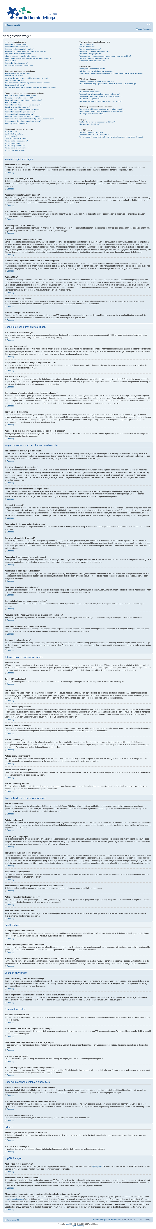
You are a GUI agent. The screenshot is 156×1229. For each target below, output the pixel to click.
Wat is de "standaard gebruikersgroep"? (94, 58)
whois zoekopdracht (16, 1199)
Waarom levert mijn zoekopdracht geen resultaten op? (100, 94)
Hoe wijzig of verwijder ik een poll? (17, 107)
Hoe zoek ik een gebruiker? (90, 99)
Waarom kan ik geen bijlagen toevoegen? (20, 112)
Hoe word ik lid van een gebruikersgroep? (95, 51)
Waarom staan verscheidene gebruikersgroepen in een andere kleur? (105, 56)
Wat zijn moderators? (87, 47)
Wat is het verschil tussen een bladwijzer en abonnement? (101, 109)
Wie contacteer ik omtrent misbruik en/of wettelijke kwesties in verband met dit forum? (111, 137)
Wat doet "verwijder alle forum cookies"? (19, 65)
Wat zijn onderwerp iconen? (15, 150)
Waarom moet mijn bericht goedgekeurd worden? (23, 121)
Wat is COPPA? (10, 61)
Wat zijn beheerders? (87, 44)
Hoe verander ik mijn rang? (15, 85)
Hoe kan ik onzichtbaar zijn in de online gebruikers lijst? (25, 51)
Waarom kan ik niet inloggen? (16, 44)
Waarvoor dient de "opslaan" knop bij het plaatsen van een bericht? (29, 119)
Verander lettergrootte (149, 24)
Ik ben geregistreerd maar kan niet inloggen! (21, 56)
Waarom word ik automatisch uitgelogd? (19, 49)
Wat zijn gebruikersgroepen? (90, 49)
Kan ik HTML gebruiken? (14, 134)
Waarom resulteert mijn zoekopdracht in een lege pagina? (101, 96)
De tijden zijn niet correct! (14, 76)
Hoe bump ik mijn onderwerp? (16, 123)
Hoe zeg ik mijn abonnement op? (92, 114)
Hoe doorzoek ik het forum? (90, 92)
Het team (95, 1219)
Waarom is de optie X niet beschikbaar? (94, 134)
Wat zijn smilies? (11, 136)
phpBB (68, 1224)
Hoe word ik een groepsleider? (91, 54)
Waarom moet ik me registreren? (17, 47)
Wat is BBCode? (11, 132)
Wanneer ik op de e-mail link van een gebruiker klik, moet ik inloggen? (31, 87)
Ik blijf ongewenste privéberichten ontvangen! (96, 71)
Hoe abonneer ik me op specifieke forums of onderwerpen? (102, 111)
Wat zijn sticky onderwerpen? (15, 145)
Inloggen (148, 29)
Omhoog (10, 172)
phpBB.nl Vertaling (78, 1225)
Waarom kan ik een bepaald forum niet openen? (22, 109)
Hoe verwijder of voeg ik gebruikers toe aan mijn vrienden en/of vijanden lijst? (108, 84)
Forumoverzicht (13, 25)
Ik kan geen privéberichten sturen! (92, 69)
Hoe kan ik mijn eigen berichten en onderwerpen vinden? (101, 101)
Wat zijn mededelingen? (13, 143)
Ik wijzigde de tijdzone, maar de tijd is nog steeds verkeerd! (26, 78)
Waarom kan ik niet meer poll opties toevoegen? (22, 105)
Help (140, 29)
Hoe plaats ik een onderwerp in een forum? (21, 95)
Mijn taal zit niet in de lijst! (14, 80)
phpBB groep (96, 1166)
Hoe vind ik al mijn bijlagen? (90, 124)
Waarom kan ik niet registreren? (16, 63)
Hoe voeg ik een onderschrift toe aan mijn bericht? (23, 100)
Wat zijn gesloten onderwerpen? (16, 148)
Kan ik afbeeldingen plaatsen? (16, 138)
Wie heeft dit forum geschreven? (92, 132)
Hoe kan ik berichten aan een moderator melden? (23, 116)
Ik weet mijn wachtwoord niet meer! (18, 54)
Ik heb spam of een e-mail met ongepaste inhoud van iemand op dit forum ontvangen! (111, 73)
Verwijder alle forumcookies (110, 1219)
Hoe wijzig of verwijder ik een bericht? (19, 98)
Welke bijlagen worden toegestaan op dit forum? (97, 122)
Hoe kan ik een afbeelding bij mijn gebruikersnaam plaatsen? (27, 83)
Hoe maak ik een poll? (13, 102)
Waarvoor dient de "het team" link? (92, 61)
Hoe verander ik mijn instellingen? (17, 73)
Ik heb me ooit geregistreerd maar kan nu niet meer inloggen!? (28, 58)
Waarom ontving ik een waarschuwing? (19, 114)
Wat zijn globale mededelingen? (16, 141)
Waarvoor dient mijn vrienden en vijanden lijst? (97, 81)
